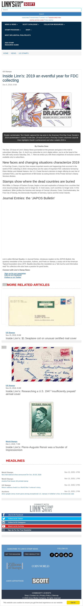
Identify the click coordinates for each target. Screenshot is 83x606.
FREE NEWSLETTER (32, 554)
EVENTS (47, 593)
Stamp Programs (13, 30)
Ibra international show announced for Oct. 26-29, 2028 (21, 475)
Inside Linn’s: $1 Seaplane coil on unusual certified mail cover (41, 338)
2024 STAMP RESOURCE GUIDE (12, 44)
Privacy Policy (45, 595)
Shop (28, 30)
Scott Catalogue (31, 24)
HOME (5, 53)
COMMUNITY (37, 593)
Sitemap (55, 595)
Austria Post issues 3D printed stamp (15, 481)
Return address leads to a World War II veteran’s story (21, 487)
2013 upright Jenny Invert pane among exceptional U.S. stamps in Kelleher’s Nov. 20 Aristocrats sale (38, 494)
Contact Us (34, 595)
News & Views (11, 24)
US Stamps (10, 333)
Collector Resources (54, 24)
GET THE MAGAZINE (13, 554)
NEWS (13, 53)
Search (41, 14)
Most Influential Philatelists (18, 35)
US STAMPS (24, 53)
